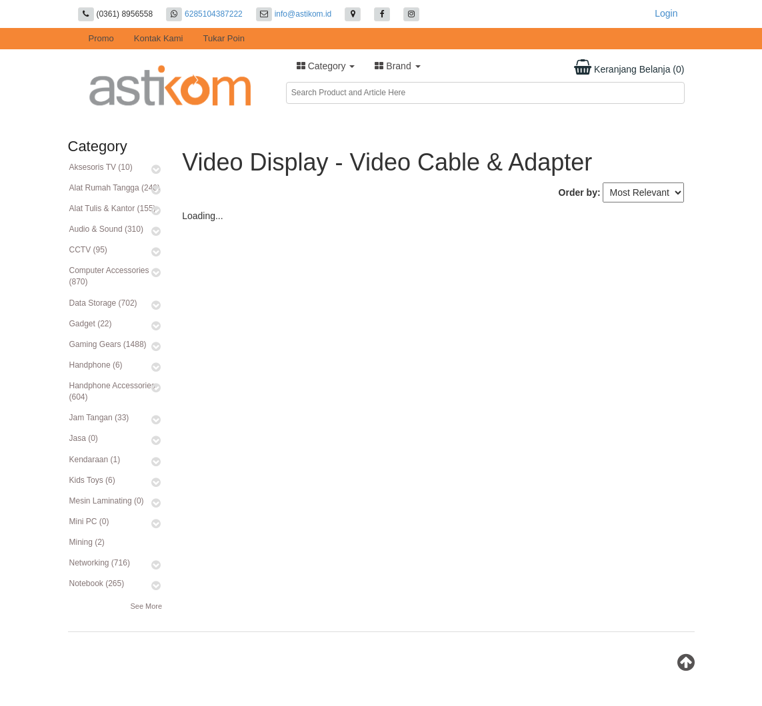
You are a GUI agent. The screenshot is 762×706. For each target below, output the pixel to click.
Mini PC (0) (89, 521)
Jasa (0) (83, 438)
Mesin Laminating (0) (106, 501)
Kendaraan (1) (95, 459)
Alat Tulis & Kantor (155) (112, 208)
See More (146, 606)
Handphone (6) (96, 365)
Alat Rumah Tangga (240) (115, 187)
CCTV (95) (88, 249)
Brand (397, 66)
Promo (101, 38)
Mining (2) (87, 542)
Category (326, 66)
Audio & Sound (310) (106, 229)
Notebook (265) (97, 583)
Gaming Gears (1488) (108, 344)
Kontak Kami (158, 38)
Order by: (580, 192)
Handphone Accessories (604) (112, 391)
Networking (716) (99, 562)
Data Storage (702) (103, 303)
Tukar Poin (224, 38)
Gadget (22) (90, 323)
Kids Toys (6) (92, 480)
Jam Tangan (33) (99, 417)
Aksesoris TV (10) (101, 167)
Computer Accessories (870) (109, 276)
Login (666, 13)
